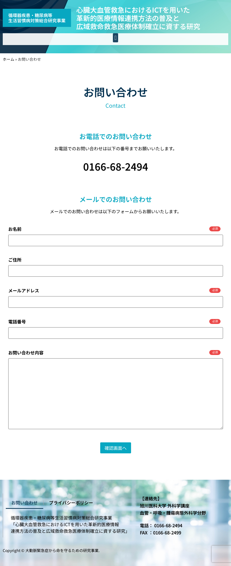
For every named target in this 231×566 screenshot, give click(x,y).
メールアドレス (114, 290)
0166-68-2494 (115, 166)
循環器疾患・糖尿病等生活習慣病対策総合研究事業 (37, 18)
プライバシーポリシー (71, 502)
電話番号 (114, 321)
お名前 (114, 228)
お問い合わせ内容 (114, 352)
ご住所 (14, 259)
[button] (115, 37)
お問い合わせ (24, 502)
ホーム (8, 59)
